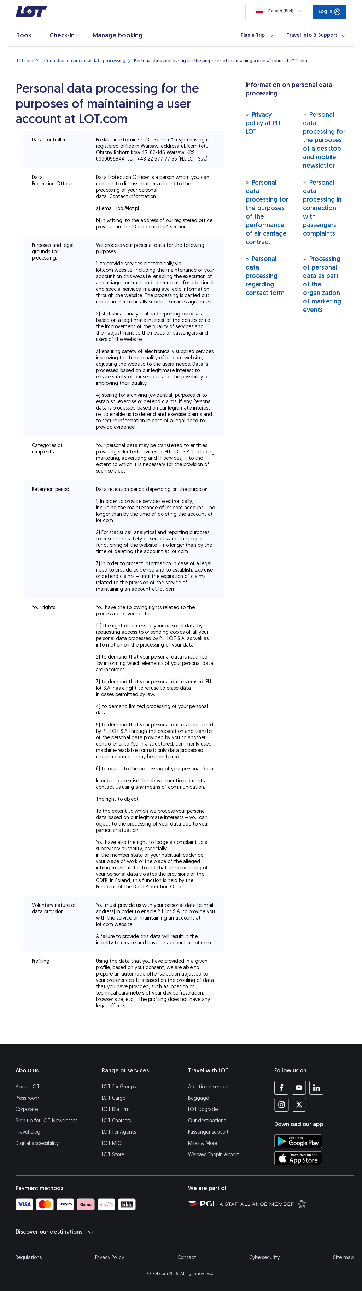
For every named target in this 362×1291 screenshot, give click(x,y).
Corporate (27, 1109)
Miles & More (202, 1143)
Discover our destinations (55, 1232)
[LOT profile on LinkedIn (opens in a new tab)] (316, 1088)
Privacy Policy (109, 1258)
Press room (27, 1098)
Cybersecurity (264, 1258)
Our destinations (207, 1121)
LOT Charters (116, 1121)
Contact (186, 1258)
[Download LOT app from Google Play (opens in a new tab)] (298, 1141)
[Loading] (280, 11)
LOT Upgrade (203, 1109)
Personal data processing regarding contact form (265, 276)
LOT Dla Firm (116, 1109)
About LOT (28, 1087)
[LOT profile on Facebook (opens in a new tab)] (281, 1088)
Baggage (198, 1098)
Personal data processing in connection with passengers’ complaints (322, 207)
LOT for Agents (119, 1132)
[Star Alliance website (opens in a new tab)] (263, 1203)
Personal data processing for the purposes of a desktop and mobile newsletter (324, 139)
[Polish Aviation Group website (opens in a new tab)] (202, 1203)
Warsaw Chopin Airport (213, 1155)
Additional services (209, 1087)
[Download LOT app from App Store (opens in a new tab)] (298, 1158)
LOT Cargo (113, 1098)
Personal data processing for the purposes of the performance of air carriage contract (267, 212)
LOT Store (113, 1155)
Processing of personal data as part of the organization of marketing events (322, 284)
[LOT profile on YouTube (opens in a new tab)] (299, 1088)
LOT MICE (112, 1143)
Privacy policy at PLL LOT (263, 122)
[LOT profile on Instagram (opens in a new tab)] (281, 1105)
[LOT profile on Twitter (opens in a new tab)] (299, 1105)
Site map (343, 1258)
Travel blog (28, 1132)
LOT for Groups (119, 1087)
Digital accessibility (37, 1143)
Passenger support (208, 1132)
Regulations (29, 1258)
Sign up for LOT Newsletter (46, 1121)
